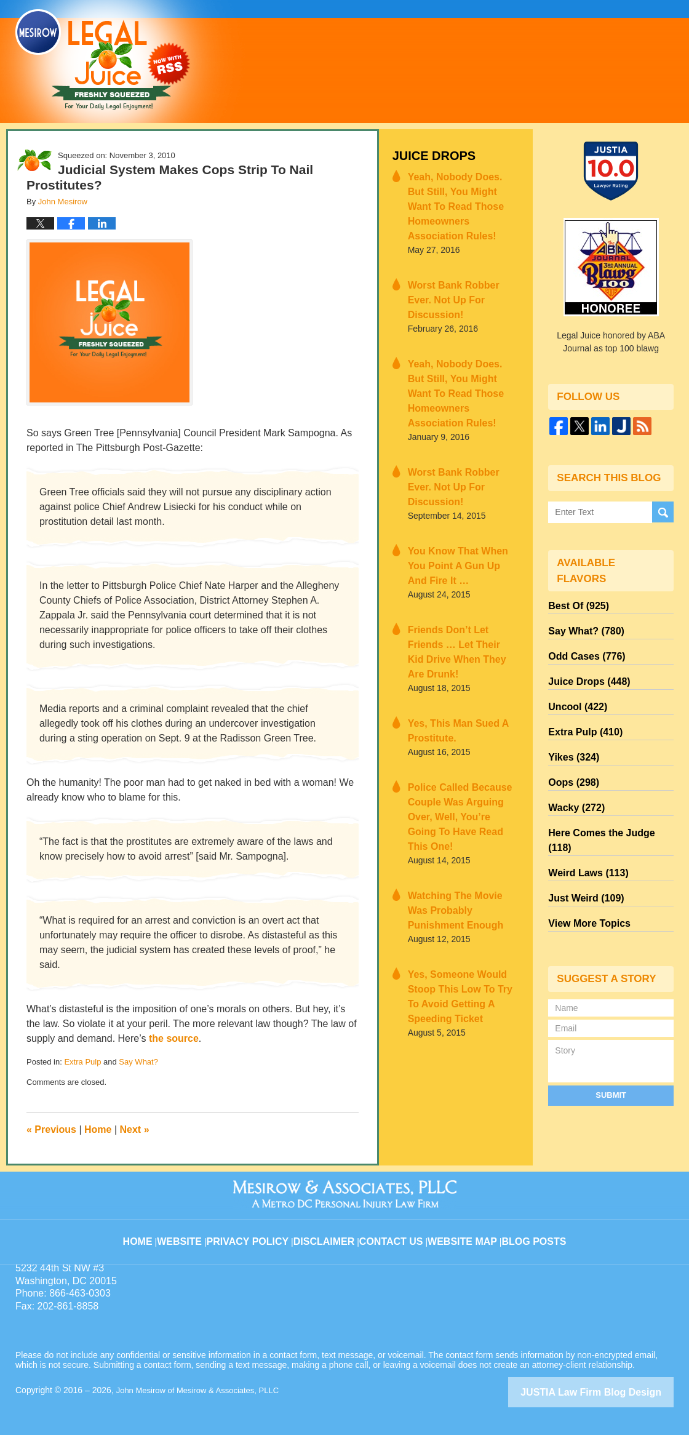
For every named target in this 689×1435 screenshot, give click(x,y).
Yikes (570, 736)
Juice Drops (427, 154)
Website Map (464, 1231)
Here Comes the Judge (606, 803)
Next (134, 1129)
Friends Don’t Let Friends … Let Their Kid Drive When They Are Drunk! (462, 552)
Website (193, 1231)
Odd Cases (582, 648)
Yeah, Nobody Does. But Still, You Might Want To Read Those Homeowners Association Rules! (458, 193)
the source (174, 1038)
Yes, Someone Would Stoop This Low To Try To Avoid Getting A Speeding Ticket (461, 845)
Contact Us (396, 1231)
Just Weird (581, 847)
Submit (610, 1039)
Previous (51, 1129)
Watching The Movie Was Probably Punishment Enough (456, 772)
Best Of (574, 604)
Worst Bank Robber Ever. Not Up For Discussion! (456, 266)
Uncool (574, 692)
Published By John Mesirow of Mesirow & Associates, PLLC (519, 61)
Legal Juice (102, 59)
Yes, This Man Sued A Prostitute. (450, 619)
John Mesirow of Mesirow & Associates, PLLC (204, 1390)
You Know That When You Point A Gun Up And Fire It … (458, 479)
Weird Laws (583, 825)
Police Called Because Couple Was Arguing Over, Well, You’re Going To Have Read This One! (460, 692)
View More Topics (584, 869)
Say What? (138, 1061)
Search (663, 511)
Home (97, 1129)
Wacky (572, 781)
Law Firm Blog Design (615, 1391)
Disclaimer (330, 1231)
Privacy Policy (259, 1231)
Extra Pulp (82, 1061)
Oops (570, 759)
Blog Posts (533, 1231)
